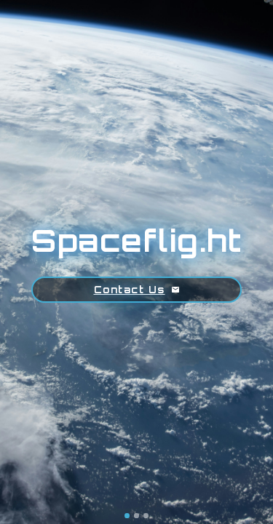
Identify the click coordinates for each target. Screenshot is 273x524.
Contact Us (137, 289)
